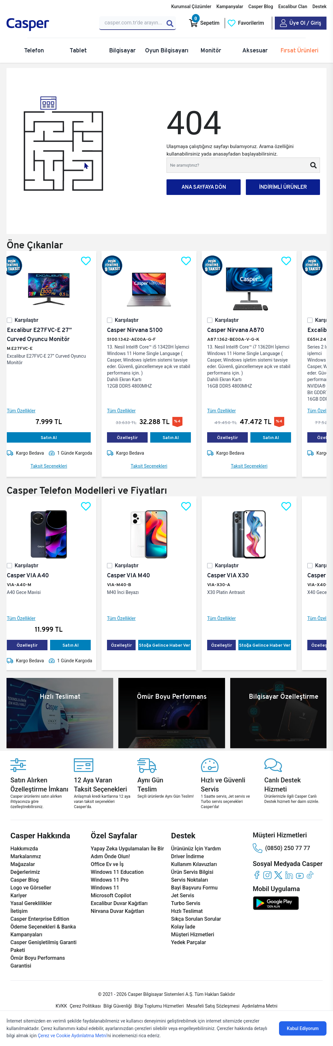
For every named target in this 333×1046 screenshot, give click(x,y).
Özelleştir (132, 437)
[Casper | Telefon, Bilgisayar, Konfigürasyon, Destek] (49, 25)
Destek (319, 6)
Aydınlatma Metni (259, 1006)
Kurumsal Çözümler (191, 6)
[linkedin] (289, 875)
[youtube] (300, 875)
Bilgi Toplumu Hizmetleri (159, 1006)
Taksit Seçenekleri (54, 466)
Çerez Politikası (85, 1006)
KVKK (61, 1006)
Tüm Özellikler (26, 410)
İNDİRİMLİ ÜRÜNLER (283, 187)
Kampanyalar (230, 6)
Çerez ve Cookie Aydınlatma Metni (72, 1035)
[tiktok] (310, 875)
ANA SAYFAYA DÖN (203, 187)
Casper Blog (260, 6)
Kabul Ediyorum (303, 1028)
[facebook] (257, 875)
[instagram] (267, 875)
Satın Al (54, 437)
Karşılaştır (32, 320)
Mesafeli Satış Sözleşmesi (212, 1006)
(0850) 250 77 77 (281, 848)
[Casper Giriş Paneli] (300, 23)
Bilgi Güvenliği (117, 1006)
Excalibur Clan (292, 6)
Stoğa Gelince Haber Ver (169, 645)
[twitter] (278, 875)
